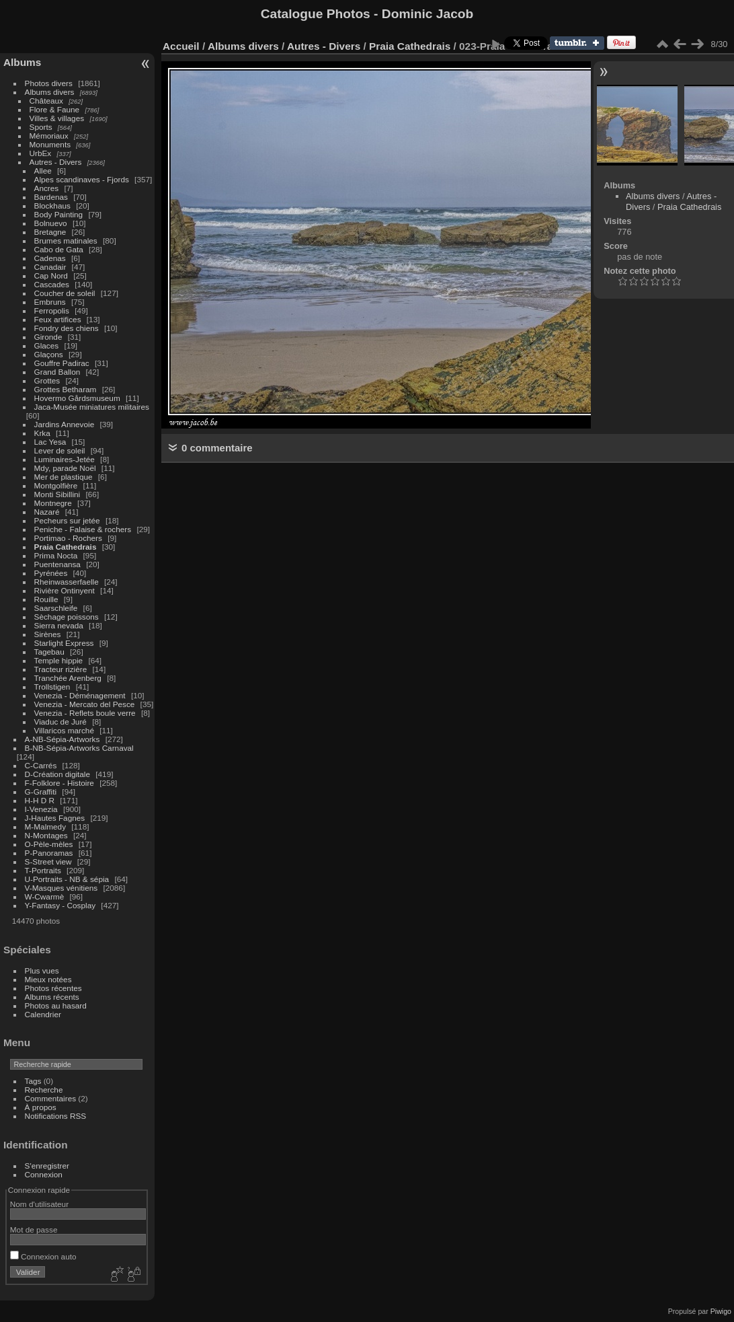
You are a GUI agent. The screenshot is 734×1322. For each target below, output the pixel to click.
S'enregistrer (47, 1165)
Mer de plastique (63, 476)
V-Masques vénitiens (61, 887)
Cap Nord (51, 275)
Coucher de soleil (64, 293)
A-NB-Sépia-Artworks (62, 739)
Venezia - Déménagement (80, 695)
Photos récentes (53, 988)
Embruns (50, 301)
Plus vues (42, 970)
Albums (22, 62)
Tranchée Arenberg (67, 677)
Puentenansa (57, 564)
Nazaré (47, 511)
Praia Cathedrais (65, 546)
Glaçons (48, 354)
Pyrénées (51, 572)
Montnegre (53, 503)
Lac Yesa (50, 441)
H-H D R (39, 800)
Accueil (181, 46)
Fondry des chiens (66, 328)
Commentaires (51, 1098)
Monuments (50, 144)
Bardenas (51, 196)
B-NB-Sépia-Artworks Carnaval (79, 747)
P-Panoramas (49, 852)
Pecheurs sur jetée (67, 520)
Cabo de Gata (58, 249)
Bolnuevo (50, 223)
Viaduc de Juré (60, 721)
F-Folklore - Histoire (59, 782)
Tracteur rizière (60, 669)
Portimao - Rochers (68, 538)
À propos (40, 1107)
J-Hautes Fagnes (55, 817)
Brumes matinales (65, 240)
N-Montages (46, 835)
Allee (43, 170)
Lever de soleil (59, 450)
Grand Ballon (57, 371)
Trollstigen (52, 686)
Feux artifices (57, 319)
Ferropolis (51, 310)
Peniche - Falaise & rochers (83, 529)
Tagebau (49, 651)
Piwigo (720, 1311)
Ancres (46, 188)
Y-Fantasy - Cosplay (60, 905)
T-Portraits (43, 870)
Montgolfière (56, 485)
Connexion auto (43, 1256)
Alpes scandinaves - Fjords (81, 179)
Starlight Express (64, 642)
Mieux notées (48, 979)
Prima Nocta (56, 555)
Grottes (47, 380)
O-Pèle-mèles (49, 844)
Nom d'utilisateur (39, 1204)
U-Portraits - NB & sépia (67, 879)
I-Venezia (41, 809)
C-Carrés (41, 765)
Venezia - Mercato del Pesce (84, 704)
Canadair (50, 266)
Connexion (44, 1174)
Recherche (44, 1089)
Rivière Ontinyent (64, 590)
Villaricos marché (64, 730)
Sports (41, 126)
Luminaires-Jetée (64, 459)
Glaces (46, 345)
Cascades (51, 284)
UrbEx (41, 153)
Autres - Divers (56, 161)
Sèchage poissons (66, 616)
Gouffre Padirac (61, 363)
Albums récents (52, 996)
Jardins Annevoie (64, 424)
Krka (42, 433)
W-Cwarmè (45, 896)
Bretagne (50, 231)
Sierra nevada (58, 625)
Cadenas (50, 258)
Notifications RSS (56, 1115)
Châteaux (46, 100)
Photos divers (49, 83)
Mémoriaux (49, 135)
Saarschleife (56, 607)
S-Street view (48, 861)
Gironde (48, 336)
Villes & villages (57, 118)
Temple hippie (58, 660)
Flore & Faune (55, 109)
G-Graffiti (41, 791)
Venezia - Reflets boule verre (85, 712)
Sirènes (47, 634)
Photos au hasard (56, 1005)
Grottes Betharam (65, 389)
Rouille (46, 599)
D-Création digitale (57, 774)
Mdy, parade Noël (65, 468)
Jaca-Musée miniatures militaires (91, 406)
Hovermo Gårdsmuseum (77, 398)
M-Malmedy (45, 826)
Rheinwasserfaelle (66, 581)
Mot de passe (34, 1229)
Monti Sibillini (57, 494)
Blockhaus (52, 205)
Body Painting (58, 214)
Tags (33, 1080)
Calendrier (43, 1014)
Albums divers (50, 91)
